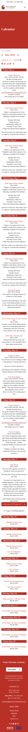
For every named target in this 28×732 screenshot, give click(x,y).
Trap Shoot (14, 465)
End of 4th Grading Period (14, 581)
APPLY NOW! (15, 669)
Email (15, 723)
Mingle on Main (14, 356)
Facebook (9, 723)
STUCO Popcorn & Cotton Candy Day (14, 319)
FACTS (18, 723)
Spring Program (14, 290)
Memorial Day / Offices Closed (14, 599)
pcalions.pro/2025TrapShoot (15, 504)
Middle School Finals (14, 522)
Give (14, 716)
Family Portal (14, 711)
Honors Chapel (14, 432)
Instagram (11, 723)
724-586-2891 (15, 698)
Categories (6, 60)
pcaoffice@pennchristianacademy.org (13, 92)
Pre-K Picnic (14, 569)
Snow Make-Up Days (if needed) (14, 611)
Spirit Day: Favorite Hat (14, 336)
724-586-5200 (18, 2)
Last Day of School (14, 587)
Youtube (13, 723)
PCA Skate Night (14, 377)
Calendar (14, 713)
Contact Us (14, 719)
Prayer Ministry (14, 75)
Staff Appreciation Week (14, 108)
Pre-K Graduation (14, 552)
